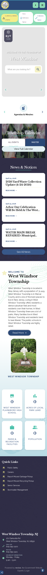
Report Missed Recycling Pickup (21, 481)
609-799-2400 (12, 547)
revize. (18, 568)
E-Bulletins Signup (40, 18)
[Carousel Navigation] (23, 90)
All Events (13, 142)
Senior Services (14, 485)
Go (38, 69)
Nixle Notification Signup (25, 18)
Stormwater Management (18, 490)
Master (35, 142)
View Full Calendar (23, 149)
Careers (11, 472)
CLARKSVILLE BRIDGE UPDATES (11, 18)
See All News (23, 252)
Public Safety (13, 468)
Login (27, 571)
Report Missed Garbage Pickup (20, 477)
